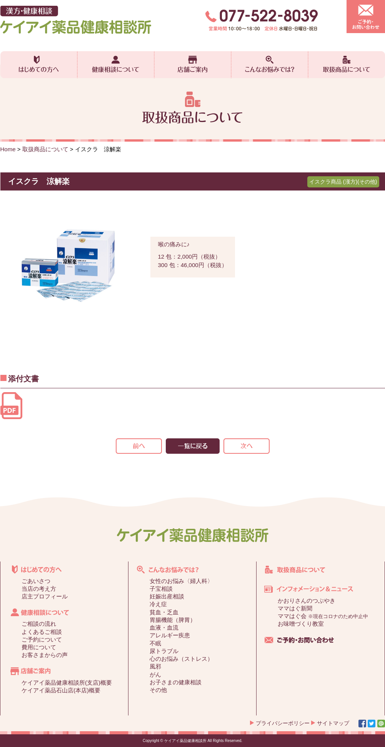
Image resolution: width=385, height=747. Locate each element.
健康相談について (115, 64)
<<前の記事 (139, 446)
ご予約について (42, 639)
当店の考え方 (39, 588)
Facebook (362, 723)
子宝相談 (161, 588)
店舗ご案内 (192, 64)
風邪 (155, 666)
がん (155, 674)
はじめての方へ (38, 64)
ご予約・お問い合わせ (366, 16)
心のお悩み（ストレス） (181, 658)
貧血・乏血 (164, 612)
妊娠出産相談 (167, 596)
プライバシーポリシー (283, 723)
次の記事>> (246, 446)
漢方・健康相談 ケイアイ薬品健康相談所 (75, 20)
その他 (158, 690)
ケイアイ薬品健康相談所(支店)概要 (67, 682)
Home (8, 149)
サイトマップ (333, 723)
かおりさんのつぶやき (306, 600)
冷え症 (158, 604)
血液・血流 (164, 627)
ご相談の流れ (39, 623)
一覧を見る (193, 446)
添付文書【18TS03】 (11, 405)
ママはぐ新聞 (295, 608)
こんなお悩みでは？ (269, 64)
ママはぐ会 (323, 616)
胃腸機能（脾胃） (173, 620)
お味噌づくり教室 (301, 623)
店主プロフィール (45, 596)
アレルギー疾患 (170, 635)
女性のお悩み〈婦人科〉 (181, 581)
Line (381, 723)
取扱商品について (346, 64)
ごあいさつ (36, 581)
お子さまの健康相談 (176, 682)
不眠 (155, 643)
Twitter (371, 723)
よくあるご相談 (42, 631)
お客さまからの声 (45, 655)
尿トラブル (164, 651)
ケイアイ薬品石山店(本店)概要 (61, 690)
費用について (39, 647)
